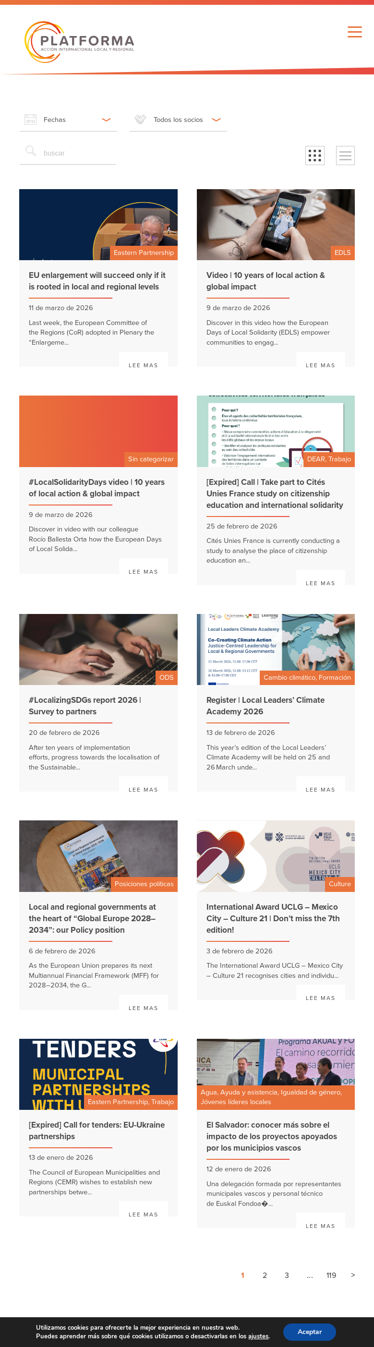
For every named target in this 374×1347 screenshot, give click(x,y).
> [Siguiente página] (353, 1275)
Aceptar (310, 1331)
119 (331, 1275)
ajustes (258, 1336)
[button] (315, 155)
